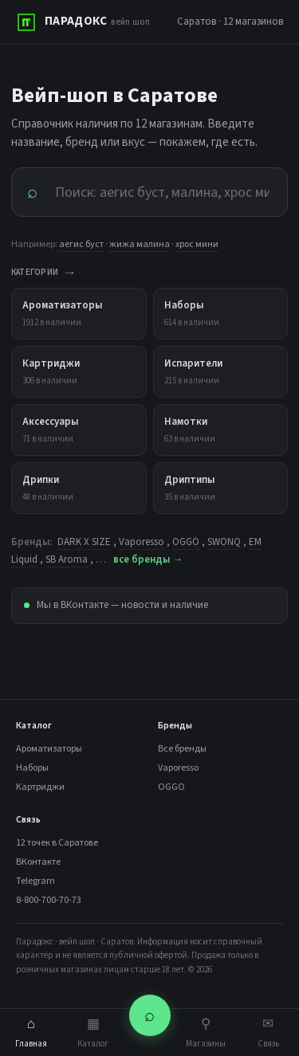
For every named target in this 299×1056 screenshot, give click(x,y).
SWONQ (224, 542)
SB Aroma (66, 559)
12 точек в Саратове (57, 843)
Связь (268, 1032)
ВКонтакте (38, 862)
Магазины (206, 1032)
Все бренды (182, 749)
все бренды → (148, 559)
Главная (31, 1032)
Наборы (32, 768)
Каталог (92, 1032)
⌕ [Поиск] (149, 1015)
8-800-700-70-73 (48, 900)
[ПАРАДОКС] (83, 22)
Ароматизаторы (49, 749)
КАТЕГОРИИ (44, 273)
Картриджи (40, 787)
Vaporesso (141, 542)
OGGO (185, 542)
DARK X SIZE (84, 542)
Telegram (35, 881)
